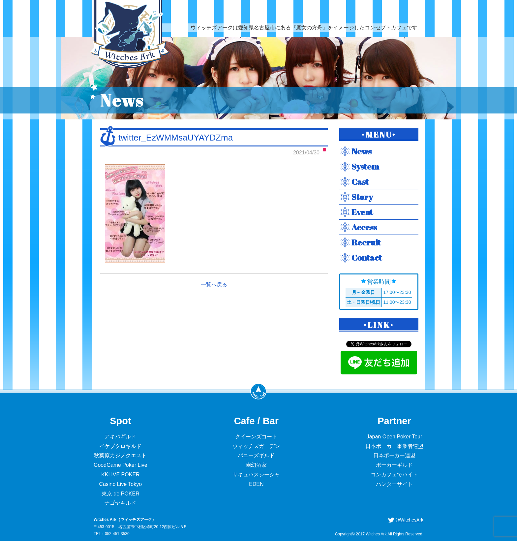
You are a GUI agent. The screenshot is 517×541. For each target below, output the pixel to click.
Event (362, 212)
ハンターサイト (394, 484)
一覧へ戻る (214, 284)
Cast (360, 181)
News (361, 151)
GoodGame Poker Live (120, 465)
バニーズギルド (256, 455)
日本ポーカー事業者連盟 (394, 446)
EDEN (256, 484)
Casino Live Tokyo (120, 484)
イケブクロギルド (120, 446)
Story (362, 196)
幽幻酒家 (256, 465)
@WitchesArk (409, 520)
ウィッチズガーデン (256, 446)
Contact (366, 257)
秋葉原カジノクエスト (120, 455)
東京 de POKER (120, 493)
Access (364, 227)
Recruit (366, 242)
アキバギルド (120, 436)
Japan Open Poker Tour (394, 436)
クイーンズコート (256, 436)
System (365, 166)
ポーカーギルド (394, 465)
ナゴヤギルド (120, 503)
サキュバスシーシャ (256, 474)
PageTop (258, 391)
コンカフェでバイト (394, 474)
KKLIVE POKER (120, 474)
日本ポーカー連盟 (394, 455)
